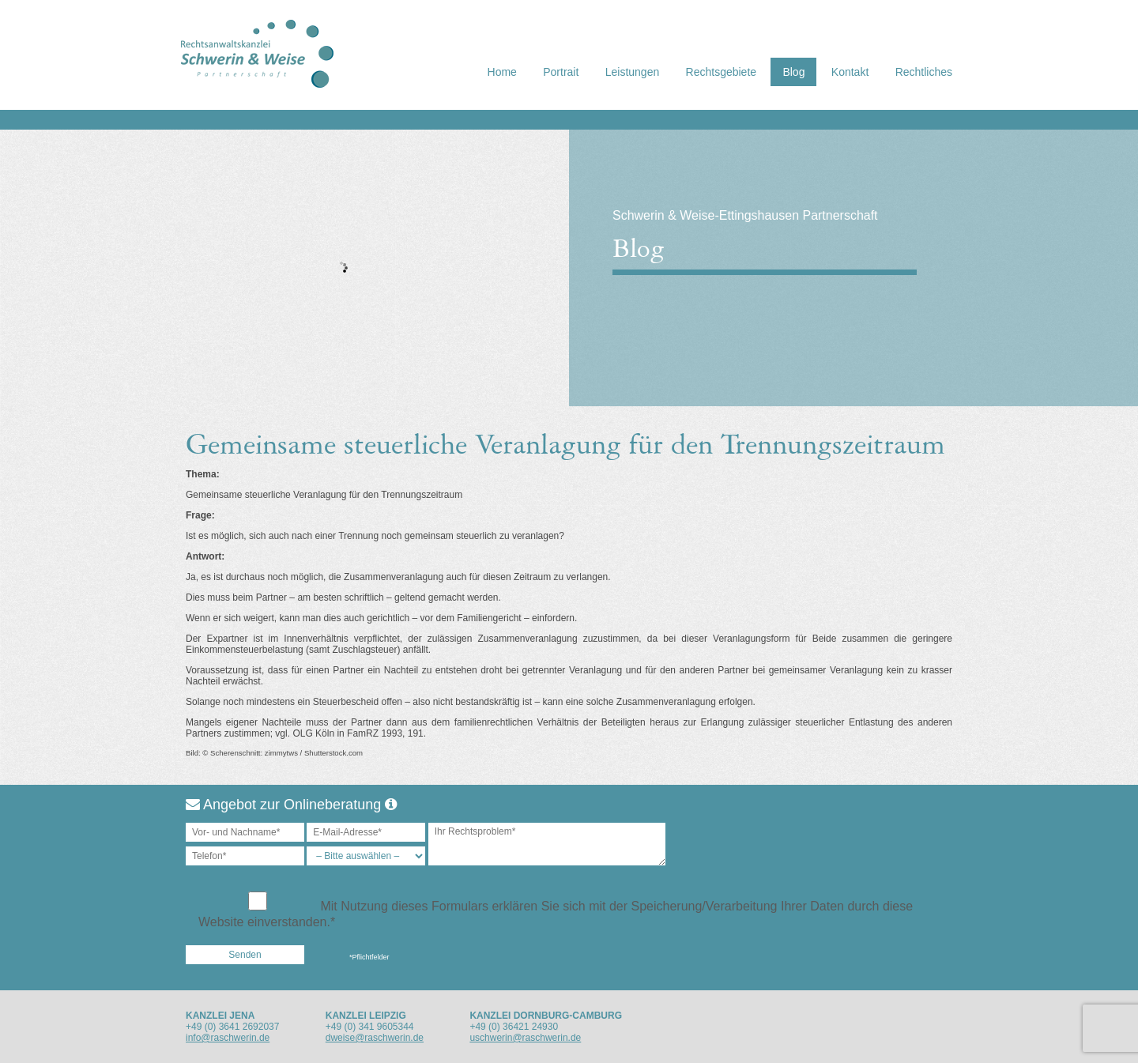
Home (502, 72)
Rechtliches (923, 72)
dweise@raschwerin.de (375, 1037)
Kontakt (850, 72)
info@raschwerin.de (227, 1037)
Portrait (560, 72)
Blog (793, 72)
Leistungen (632, 72)
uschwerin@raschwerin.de (525, 1037)
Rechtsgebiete (721, 72)
